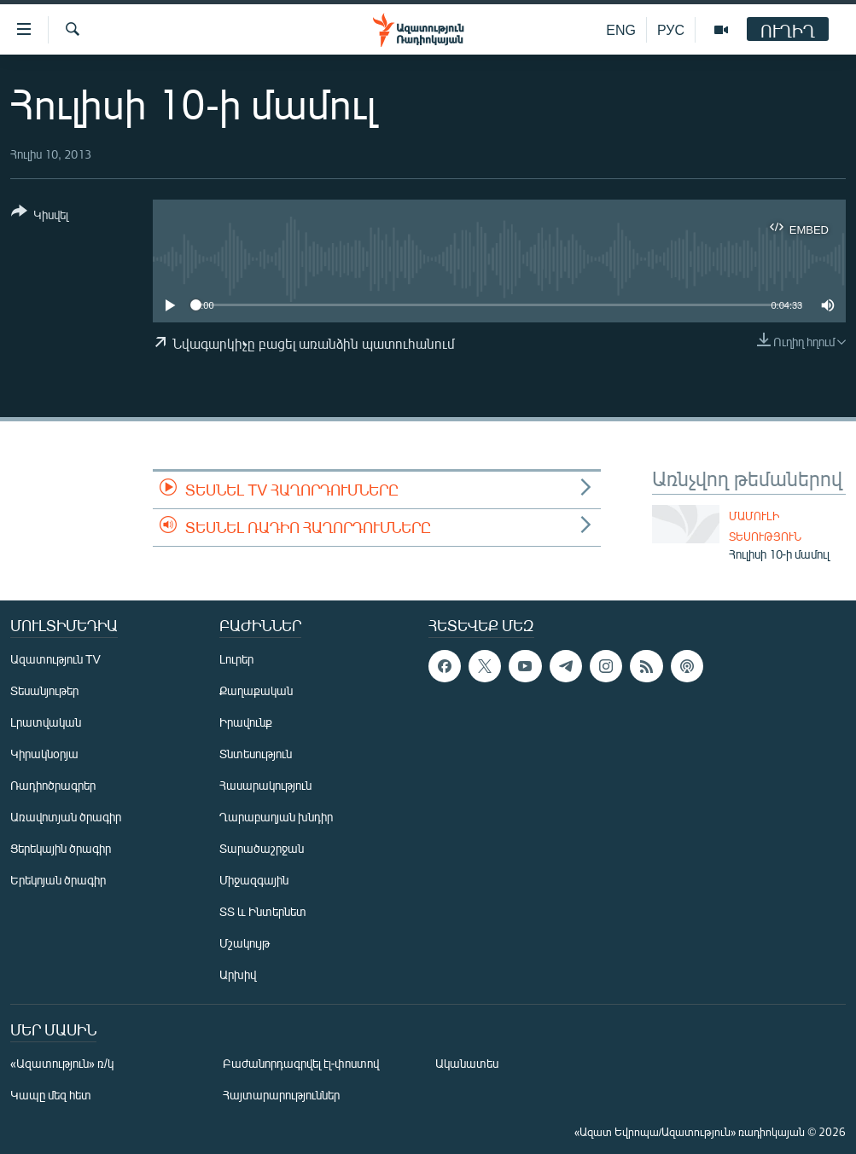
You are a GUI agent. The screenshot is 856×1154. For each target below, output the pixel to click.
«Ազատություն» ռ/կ (62, 1063)
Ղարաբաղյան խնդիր (276, 816)
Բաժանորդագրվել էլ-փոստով (301, 1063)
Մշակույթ (244, 943)
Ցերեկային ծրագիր (60, 848)
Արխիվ (237, 974)
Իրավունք (245, 722)
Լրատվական (45, 722)
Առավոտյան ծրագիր (65, 816)
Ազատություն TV (55, 659)
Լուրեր (236, 659)
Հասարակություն (265, 785)
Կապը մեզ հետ (50, 1094)
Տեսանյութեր (44, 690)
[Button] (39, 216)
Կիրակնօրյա (44, 753)
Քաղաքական (256, 690)
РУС (670, 29)
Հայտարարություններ (281, 1094)
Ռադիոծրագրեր (53, 785)
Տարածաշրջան (261, 848)
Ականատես (466, 1063)
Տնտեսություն (255, 753)
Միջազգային (253, 880)
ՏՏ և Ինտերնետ (262, 911)
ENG (621, 29)
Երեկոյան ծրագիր (58, 880)
